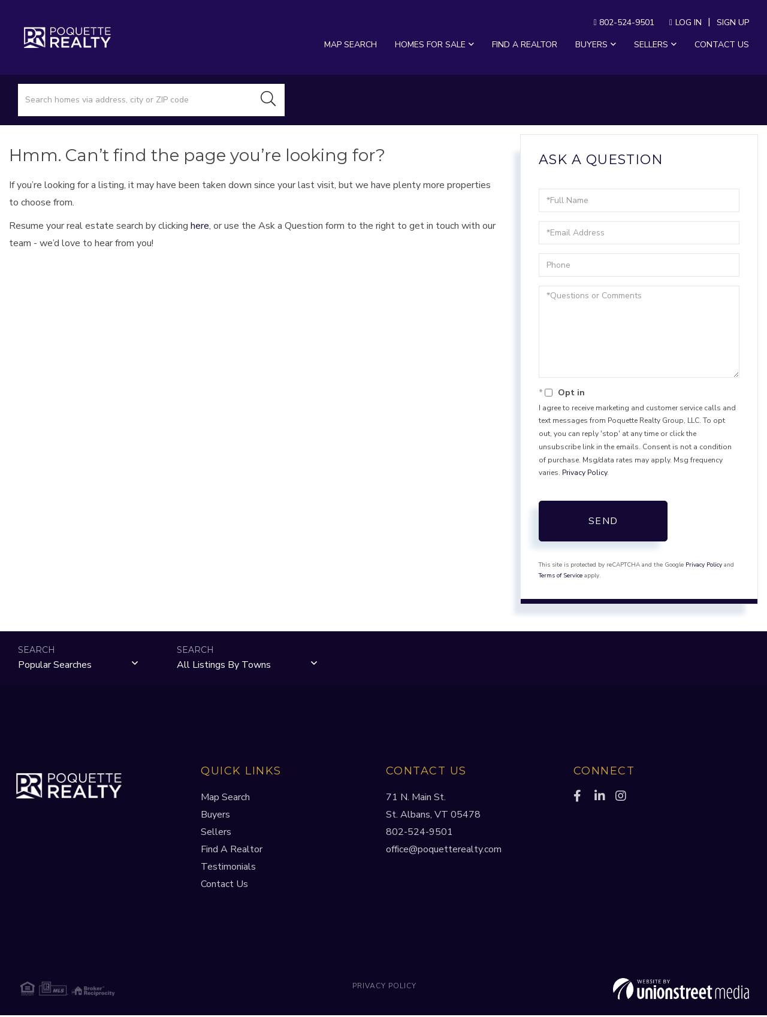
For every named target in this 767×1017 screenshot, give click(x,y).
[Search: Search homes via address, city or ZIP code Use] (135, 100)
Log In (688, 22)
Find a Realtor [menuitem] (524, 44)
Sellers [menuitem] (651, 44)
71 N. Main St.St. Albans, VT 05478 (433, 807)
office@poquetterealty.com (444, 851)
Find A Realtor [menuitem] (231, 851)
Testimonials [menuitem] (228, 868)
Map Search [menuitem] (350, 44)
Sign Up (733, 22)
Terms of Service (560, 575)
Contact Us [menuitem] (721, 44)
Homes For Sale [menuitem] (430, 44)
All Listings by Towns (224, 665)
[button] (268, 100)
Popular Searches (55, 665)
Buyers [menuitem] (591, 44)
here (200, 225)
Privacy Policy (584, 472)
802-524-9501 (624, 22)
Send (603, 521)
